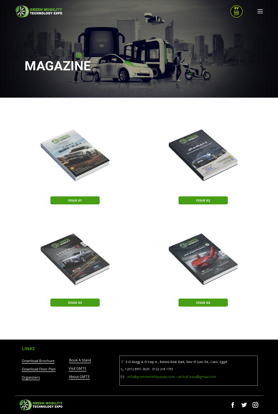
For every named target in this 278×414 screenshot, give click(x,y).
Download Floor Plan (39, 369)
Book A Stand (80, 360)
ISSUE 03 (75, 302)
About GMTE (79, 376)
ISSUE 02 (203, 200)
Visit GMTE (77, 368)
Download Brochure (38, 360)
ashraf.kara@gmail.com (197, 376)
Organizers (31, 377)
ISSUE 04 (203, 302)
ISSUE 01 (75, 200)
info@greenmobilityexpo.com (151, 376)
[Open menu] (260, 11)
